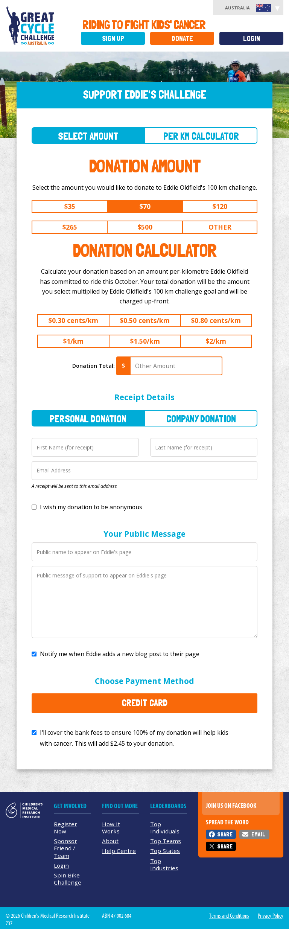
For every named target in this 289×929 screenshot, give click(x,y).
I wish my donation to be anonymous (91, 507)
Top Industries (164, 864)
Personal (88, 419)
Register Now (65, 827)
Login (251, 38)
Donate (182, 38)
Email (258, 834)
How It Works (111, 827)
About (110, 841)
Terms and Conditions (229, 915)
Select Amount (88, 136)
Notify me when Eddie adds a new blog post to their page (119, 654)
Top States (165, 850)
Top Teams (165, 841)
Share (225, 834)
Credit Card (144, 702)
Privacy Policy (270, 915)
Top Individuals (164, 827)
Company (201, 419)
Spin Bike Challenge (67, 878)
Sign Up (113, 38)
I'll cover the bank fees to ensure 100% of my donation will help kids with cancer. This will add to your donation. (134, 738)
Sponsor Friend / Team (65, 848)
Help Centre (119, 850)
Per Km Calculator (201, 136)
